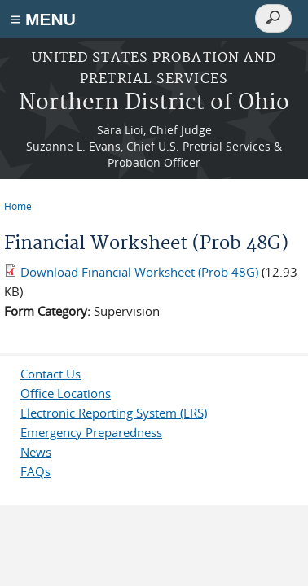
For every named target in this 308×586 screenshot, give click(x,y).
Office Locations (65, 393)
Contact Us (50, 373)
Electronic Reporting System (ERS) (113, 413)
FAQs (35, 471)
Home (18, 205)
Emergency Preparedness (91, 432)
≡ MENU (43, 19)
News (35, 452)
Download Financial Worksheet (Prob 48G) (139, 272)
